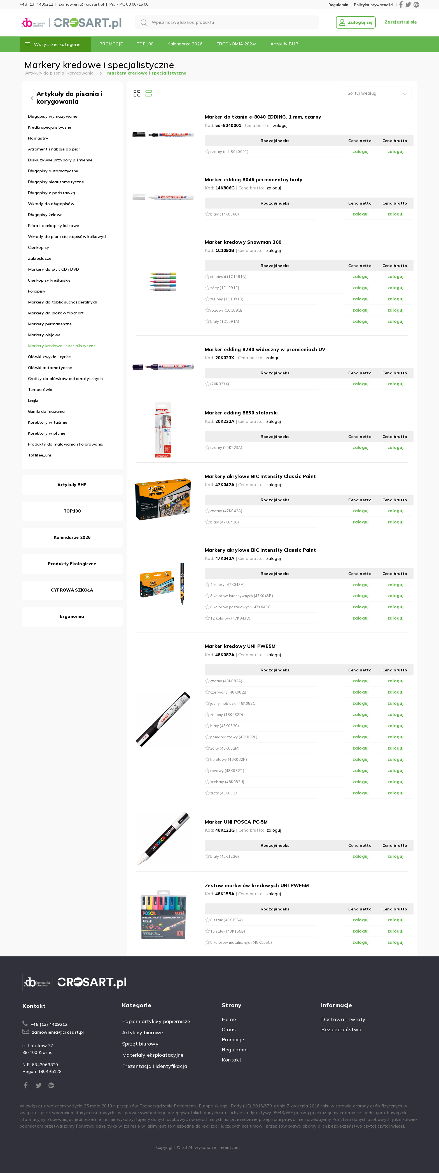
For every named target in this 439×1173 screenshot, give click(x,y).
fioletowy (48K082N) (228, 759)
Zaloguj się (355, 22)
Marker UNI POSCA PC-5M (236, 822)
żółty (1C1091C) (224, 288)
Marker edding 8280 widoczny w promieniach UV (265, 349)
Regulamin (338, 5)
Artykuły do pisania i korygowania (59, 73)
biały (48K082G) (224, 726)
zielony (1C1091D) (226, 299)
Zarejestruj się (401, 22)
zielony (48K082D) (226, 714)
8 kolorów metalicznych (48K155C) (241, 942)
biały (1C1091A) (224, 321)
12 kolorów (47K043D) (230, 618)
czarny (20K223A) (226, 447)
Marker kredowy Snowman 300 (243, 242)
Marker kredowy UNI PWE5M (240, 646)
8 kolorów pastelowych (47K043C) (241, 607)
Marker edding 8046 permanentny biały (253, 179)
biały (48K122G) (224, 856)
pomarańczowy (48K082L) (233, 737)
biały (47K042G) (224, 522)
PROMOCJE (111, 44)
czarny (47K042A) (226, 511)
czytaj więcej (390, 1126)
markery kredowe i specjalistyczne (146, 73)
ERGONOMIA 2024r (236, 44)
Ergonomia (72, 616)
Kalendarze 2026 (184, 44)
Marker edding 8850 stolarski (241, 413)
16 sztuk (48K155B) (227, 931)
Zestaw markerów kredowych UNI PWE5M (257, 885)
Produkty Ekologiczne (72, 563)
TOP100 (145, 44)
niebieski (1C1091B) (228, 276)
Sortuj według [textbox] (362, 93)
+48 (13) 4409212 (36, 4)
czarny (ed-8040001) (229, 151)
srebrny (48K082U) (227, 782)
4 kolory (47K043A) (227, 584)
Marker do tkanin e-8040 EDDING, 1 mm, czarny (263, 117)
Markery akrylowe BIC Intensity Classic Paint (260, 476)
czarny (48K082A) (226, 681)
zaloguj (280, 125)
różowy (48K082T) (227, 770)
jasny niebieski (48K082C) (233, 703)
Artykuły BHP (284, 44)
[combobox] (377, 93)
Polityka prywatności (373, 5)
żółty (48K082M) (225, 748)
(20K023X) (219, 384)
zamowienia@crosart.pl (81, 4)
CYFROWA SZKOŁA (72, 590)
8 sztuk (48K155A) (226, 920)
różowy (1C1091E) (227, 310)
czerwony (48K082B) (229, 692)
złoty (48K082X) (224, 793)
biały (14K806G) (224, 214)
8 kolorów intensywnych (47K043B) (241, 596)
